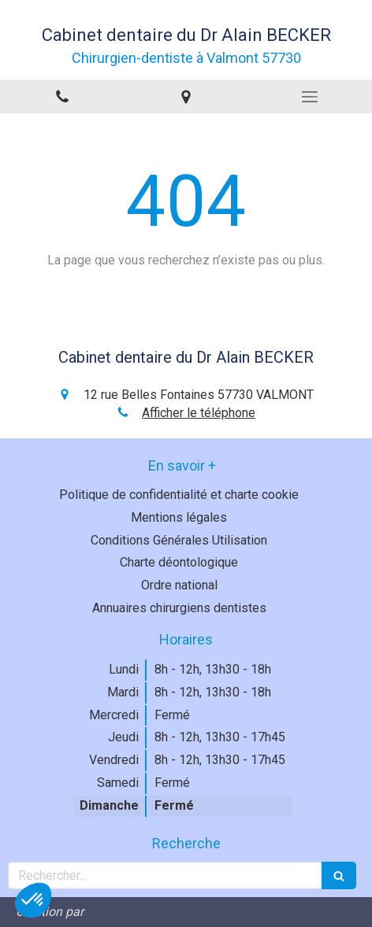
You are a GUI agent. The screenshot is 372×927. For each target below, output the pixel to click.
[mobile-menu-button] (310, 97)
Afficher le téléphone (198, 412)
